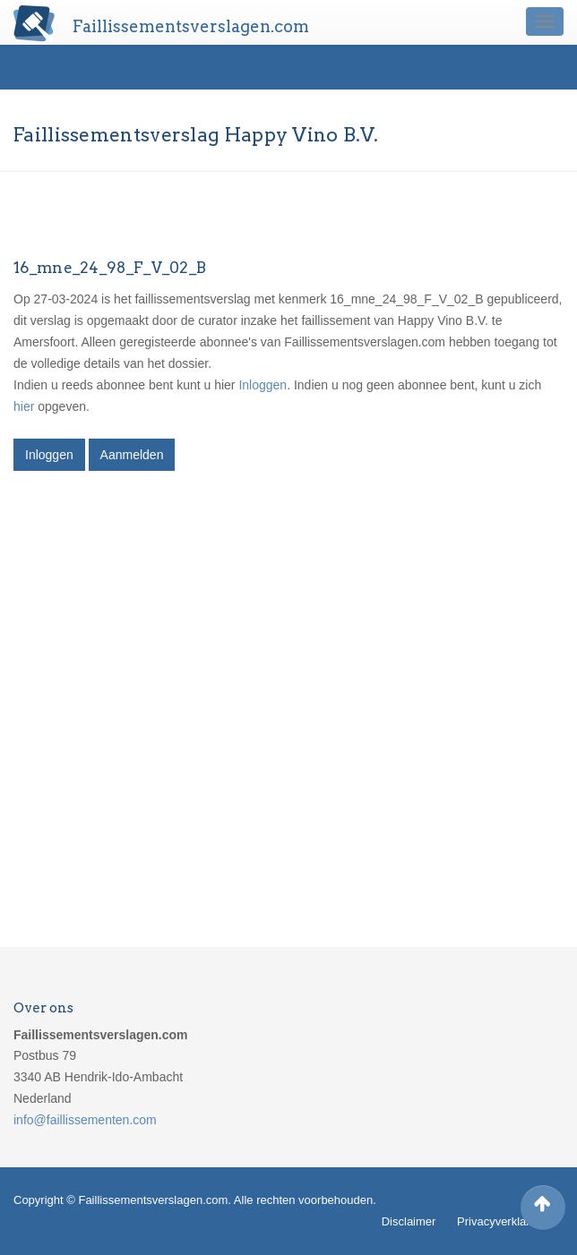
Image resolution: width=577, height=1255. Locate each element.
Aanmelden (132, 455)
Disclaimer (409, 1221)
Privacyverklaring (501, 1221)
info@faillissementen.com (85, 1120)
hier (23, 406)
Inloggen (262, 385)
